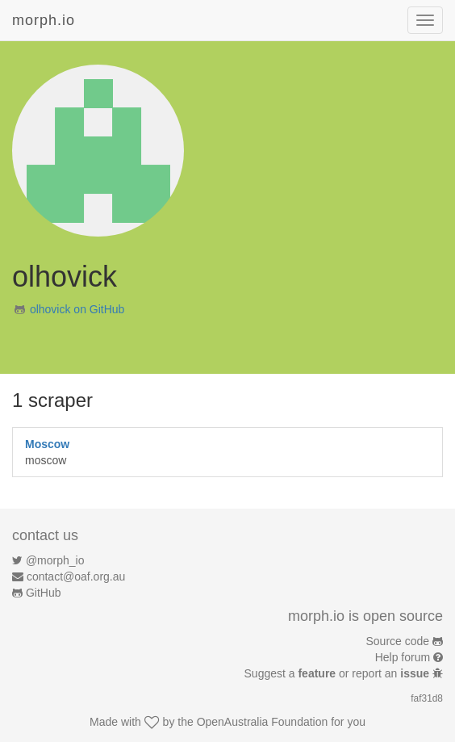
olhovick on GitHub (77, 309)
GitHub (43, 592)
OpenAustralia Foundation (262, 721)
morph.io (43, 20)
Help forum (402, 657)
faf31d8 (427, 698)
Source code (398, 641)
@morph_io (55, 560)
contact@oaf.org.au (76, 576)
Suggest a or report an (338, 673)
